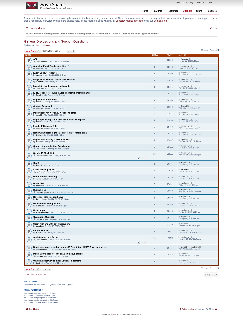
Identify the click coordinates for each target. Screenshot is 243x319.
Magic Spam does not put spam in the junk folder (58, 254)
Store (199, 11)
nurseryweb (40, 185)
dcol (37, 165)
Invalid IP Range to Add (45, 126)
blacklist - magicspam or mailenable (51, 86)
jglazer (38, 233)
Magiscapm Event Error (45, 99)
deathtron (43, 219)
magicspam (45, 45)
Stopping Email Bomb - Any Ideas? (51, 66)
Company (189, 2)
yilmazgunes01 (45, 192)
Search (179, 2)
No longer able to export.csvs (48, 197)
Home (145, 11)
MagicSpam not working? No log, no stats (54, 113)
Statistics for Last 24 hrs (45, 237)
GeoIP (36, 163)
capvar (38, 179)
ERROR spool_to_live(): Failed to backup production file (61, 93)
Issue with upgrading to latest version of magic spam (60, 133)
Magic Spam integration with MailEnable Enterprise (59, 119)
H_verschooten (42, 212)
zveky (38, 88)
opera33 (39, 115)
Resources (173, 11)
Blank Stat (38, 183)
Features (157, 11)
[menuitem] (41, 28)
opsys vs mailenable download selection (54, 79)
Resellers (212, 11)
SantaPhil (39, 95)
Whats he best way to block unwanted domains (57, 261)
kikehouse (40, 206)
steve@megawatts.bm (44, 249)
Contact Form (160, 20)
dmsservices (41, 199)
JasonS (39, 68)
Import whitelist (41, 230)
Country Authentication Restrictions (51, 146)
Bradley (39, 135)
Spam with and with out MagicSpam (51, 224)
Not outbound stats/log (45, 176)
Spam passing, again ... (45, 169)
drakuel (39, 102)
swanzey (39, 75)
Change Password (42, 106)
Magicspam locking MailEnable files (51, 139)
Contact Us (211, 2)
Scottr (38, 263)
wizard (37, 45)
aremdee (39, 226)
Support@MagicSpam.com (129, 20)
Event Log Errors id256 (45, 73)
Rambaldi (43, 62)
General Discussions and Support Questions (56, 41)
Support (187, 11)
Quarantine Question (43, 217)
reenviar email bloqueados (46, 203)
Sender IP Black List (43, 153)
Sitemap (200, 2)
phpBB (113, 314)
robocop (42, 256)
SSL (35, 59)
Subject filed (39, 190)
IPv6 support (39, 210)
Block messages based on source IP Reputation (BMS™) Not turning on (69, 247)
